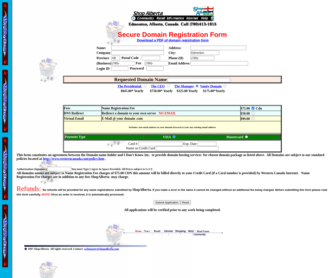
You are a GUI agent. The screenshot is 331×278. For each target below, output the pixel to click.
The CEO (158, 86)
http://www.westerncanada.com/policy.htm (73, 158)
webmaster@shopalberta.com (101, 248)
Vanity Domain (211, 86)
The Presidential (130, 86)
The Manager (184, 86)
